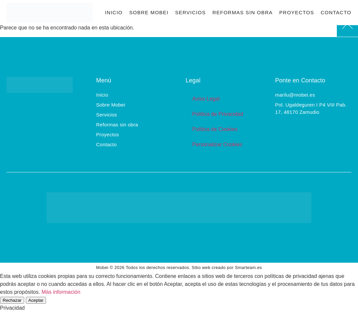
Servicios (190, 12)
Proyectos (296, 12)
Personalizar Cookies (217, 144)
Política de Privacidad (217, 114)
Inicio (113, 12)
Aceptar (36, 300)
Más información (60, 292)
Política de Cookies (215, 129)
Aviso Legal (205, 99)
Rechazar (12, 300)
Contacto (336, 12)
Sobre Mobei (148, 12)
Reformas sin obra (242, 12)
